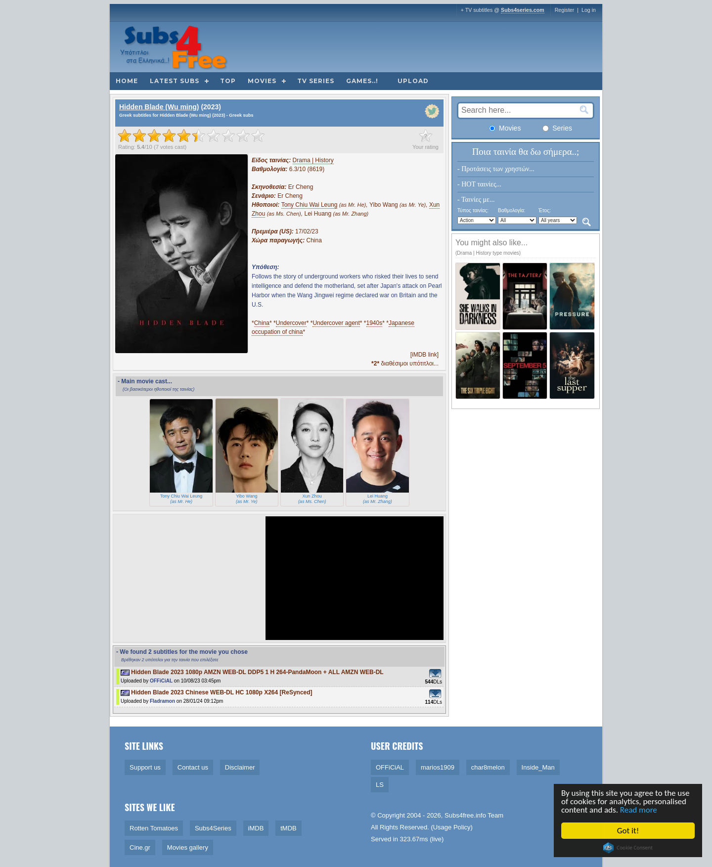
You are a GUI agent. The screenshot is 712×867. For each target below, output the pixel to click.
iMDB (256, 828)
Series (557, 128)
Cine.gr (140, 847)
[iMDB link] (424, 354)
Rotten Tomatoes (154, 828)
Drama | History (313, 160)
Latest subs (174, 81)
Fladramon (162, 701)
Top (228, 81)
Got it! (629, 830)
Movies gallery (187, 847)
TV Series (315, 81)
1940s (374, 322)
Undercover (291, 322)
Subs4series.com (522, 10)
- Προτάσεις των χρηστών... (495, 169)
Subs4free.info (465, 815)
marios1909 (437, 767)
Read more (639, 810)
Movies (262, 81)
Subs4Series (213, 828)
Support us (145, 767)
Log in (588, 10)
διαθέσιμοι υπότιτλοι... (405, 363)
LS (380, 784)
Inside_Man (538, 767)
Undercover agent (335, 322)
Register (565, 10)
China (261, 322)
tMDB (288, 828)
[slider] (191, 135)
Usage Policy (452, 827)
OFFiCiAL (161, 681)
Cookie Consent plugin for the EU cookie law (629, 847)
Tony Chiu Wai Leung (309, 204)
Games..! (362, 81)
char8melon (488, 767)
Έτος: (544, 210)
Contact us (193, 767)
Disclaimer (240, 767)
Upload (413, 81)
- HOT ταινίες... (479, 184)
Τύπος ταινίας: (473, 210)
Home (127, 81)
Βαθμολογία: (511, 210)
